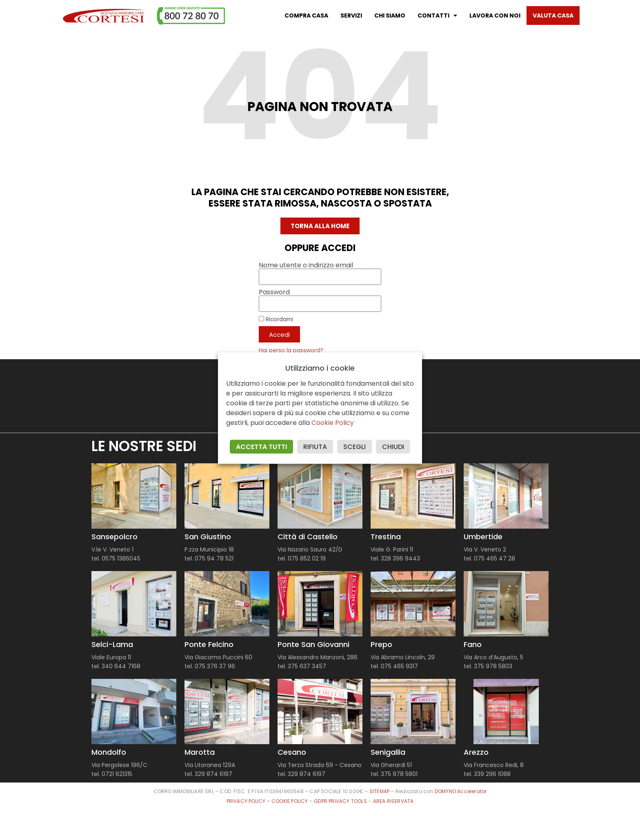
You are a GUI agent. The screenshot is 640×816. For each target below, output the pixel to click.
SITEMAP (379, 791)
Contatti (437, 15)
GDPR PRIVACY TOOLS (340, 801)
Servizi (351, 15)
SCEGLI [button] (354, 446)
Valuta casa (553, 15)
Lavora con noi (494, 15)
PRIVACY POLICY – (249, 801)
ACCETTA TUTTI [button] (261, 446)
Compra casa (306, 15)
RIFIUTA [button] (315, 446)
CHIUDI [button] (393, 446)
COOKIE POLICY (290, 801)
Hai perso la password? (291, 350)
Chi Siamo (389, 15)
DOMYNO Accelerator (461, 791)
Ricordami (276, 319)
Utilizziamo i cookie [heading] (320, 368)
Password (274, 292)
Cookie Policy (332, 422)
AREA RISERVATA (393, 801)
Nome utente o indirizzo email (306, 265)
